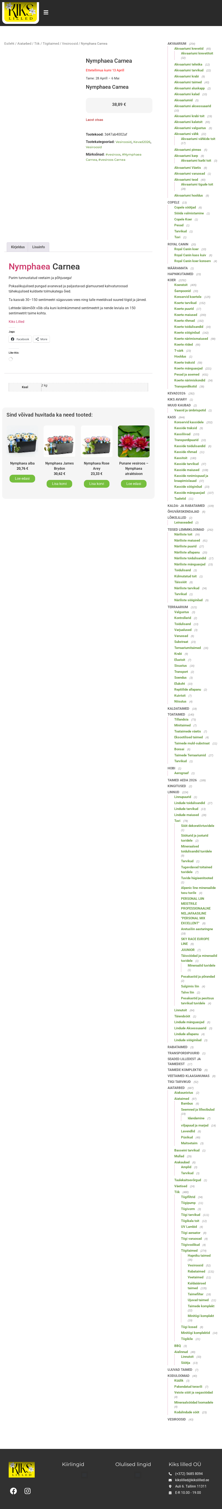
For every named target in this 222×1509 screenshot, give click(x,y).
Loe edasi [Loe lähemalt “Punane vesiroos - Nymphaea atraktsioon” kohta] (133, 484)
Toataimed (176, 714)
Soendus (180, 678)
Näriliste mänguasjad (189, 564)
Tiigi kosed (189, 1327)
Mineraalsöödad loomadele (193, 1402)
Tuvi (177, 237)
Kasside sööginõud (188, 487)
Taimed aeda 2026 (182, 780)
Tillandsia (181, 719)
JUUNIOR (188, 950)
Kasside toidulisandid (189, 446)
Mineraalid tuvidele (201, 965)
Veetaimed (195, 1277)
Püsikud (187, 1137)
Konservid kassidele (189, 422)
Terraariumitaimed (187, 648)
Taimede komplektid (185, 1070)
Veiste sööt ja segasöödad (193, 1392)
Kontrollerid (182, 618)
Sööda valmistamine (189, 213)
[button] (84, 1474)
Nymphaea (29, 266)
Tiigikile (187, 1339)
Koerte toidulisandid (188, 327)
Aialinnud (181, 1352)
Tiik (37, 44)
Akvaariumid (183, 100)
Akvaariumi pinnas (187, 150)
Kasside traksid (185, 428)
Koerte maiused (185, 315)
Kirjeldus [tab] (18, 247)
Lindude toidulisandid (189, 803)
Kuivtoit (180, 696)
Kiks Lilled (16, 322)
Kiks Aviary (177, 399)
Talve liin (187, 992)
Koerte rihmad (184, 321)
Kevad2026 (141, 142)
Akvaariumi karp (186, 156)
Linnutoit (180, 1010)
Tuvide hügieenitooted (197, 878)
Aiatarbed (24, 44)
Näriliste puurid (185, 546)
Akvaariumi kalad (186, 94)
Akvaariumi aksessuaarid (192, 106)
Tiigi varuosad (191, 1239)
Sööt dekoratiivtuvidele (197, 826)
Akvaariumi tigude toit (197, 184)
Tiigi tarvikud (179, 1082)
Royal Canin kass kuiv (190, 255)
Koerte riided (183, 344)
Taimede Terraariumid (190, 755)
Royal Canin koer (186, 249)
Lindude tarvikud (186, 809)
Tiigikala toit (190, 1221)
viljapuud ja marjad (194, 1125)
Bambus (187, 1103)
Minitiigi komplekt (201, 1316)
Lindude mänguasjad (189, 1022)
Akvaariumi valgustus (190, 128)
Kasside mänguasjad (189, 493)
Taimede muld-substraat (192, 743)
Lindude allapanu (186, 1034)
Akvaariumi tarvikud (188, 70)
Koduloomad (178, 1376)
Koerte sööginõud (187, 333)
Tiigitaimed (51, 44)
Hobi (171, 768)
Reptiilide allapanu (187, 689)
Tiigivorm (188, 1209)
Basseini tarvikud (186, 1150)
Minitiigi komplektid (195, 1333)
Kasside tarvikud (186, 464)
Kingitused (177, 786)
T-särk (178, 351)
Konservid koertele (187, 297)
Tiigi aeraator (190, 1233)
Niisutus (180, 701)
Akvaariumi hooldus (188, 195)
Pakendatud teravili (188, 1387)
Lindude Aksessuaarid (190, 1028)
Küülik (178, 1381)
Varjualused (182, 630)
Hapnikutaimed (180, 274)
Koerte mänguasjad (188, 368)
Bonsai (179, 749)
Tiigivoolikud (190, 1245)
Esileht (9, 44)
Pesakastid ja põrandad (198, 977)
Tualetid (180, 499)
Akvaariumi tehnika (188, 64)
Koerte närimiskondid (189, 380)
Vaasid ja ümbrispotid (190, 410)
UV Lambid (189, 1227)
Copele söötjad (185, 207)
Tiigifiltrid (188, 1197)
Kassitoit (180, 458)
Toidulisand (182, 570)
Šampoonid (182, 291)
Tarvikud (180, 231)
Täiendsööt (182, 1016)
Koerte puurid (184, 309)
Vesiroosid (70, 44)
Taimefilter (195, 1294)
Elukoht (179, 684)
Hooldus (180, 356)
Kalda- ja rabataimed (186, 506)
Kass (172, 417)
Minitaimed (182, 725)
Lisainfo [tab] (38, 247)
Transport (181, 672)
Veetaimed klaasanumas (188, 1076)
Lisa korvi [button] (59, 484)
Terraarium (178, 607)
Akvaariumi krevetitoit (197, 53)
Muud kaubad (179, 405)
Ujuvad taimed (198, 1300)
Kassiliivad (182, 434)
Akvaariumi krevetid (188, 49)
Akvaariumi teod (186, 180)
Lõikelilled (177, 518)
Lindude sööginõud (187, 1040)
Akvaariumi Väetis (187, 168)
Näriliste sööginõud (188, 600)
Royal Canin (178, 244)
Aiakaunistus (183, 1093)
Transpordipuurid (186, 440)
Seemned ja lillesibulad (197, 1110)
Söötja (185, 1363)
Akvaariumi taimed (188, 82)
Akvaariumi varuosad (189, 174)
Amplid (186, 1167)
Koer (172, 280)
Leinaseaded (183, 522)
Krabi (178, 654)
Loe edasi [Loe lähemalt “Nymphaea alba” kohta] (22, 478)
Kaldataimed (178, 709)
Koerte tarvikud (185, 303)
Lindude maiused (186, 815)
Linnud (173, 792)
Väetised (180, 1186)
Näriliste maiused (187, 540)
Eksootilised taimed (188, 737)
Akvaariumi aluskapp (189, 88)
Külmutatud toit (185, 576)
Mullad (179, 1156)
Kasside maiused (186, 470)
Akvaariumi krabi (186, 76)
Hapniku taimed (199, 1256)
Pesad (178, 225)
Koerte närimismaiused (191, 339)
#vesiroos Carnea (111, 160)
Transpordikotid (185, 386)
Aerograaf (181, 773)
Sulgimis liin (190, 986)
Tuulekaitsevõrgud (187, 1180)
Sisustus (180, 666)
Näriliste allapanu (187, 552)
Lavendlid (188, 1131)
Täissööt (180, 582)
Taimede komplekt (201, 1306)
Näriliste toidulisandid (190, 558)
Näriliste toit (183, 534)
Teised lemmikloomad (186, 530)
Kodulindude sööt (186, 1412)
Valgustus (181, 612)
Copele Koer (183, 219)
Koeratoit (181, 285)
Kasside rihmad (185, 452)
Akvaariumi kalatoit (188, 122)
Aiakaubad (181, 1162)
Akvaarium (177, 44)
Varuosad (181, 636)
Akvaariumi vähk (186, 134)
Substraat (181, 642)
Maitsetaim (189, 1143)
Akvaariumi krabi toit (189, 116)
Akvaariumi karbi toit (196, 161)
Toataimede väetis (187, 731)
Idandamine (196, 1118)
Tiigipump (188, 1203)
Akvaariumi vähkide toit (198, 139)
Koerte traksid (184, 363)
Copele (173, 202)
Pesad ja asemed (186, 374)
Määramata (178, 268)
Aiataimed (181, 1099)
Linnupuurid (182, 797)
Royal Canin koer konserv (192, 261)
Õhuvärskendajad (183, 512)
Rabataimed (178, 1047)
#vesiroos (113, 154)
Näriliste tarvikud (186, 588)
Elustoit (179, 660)
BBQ (177, 1346)
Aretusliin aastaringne (197, 929)
